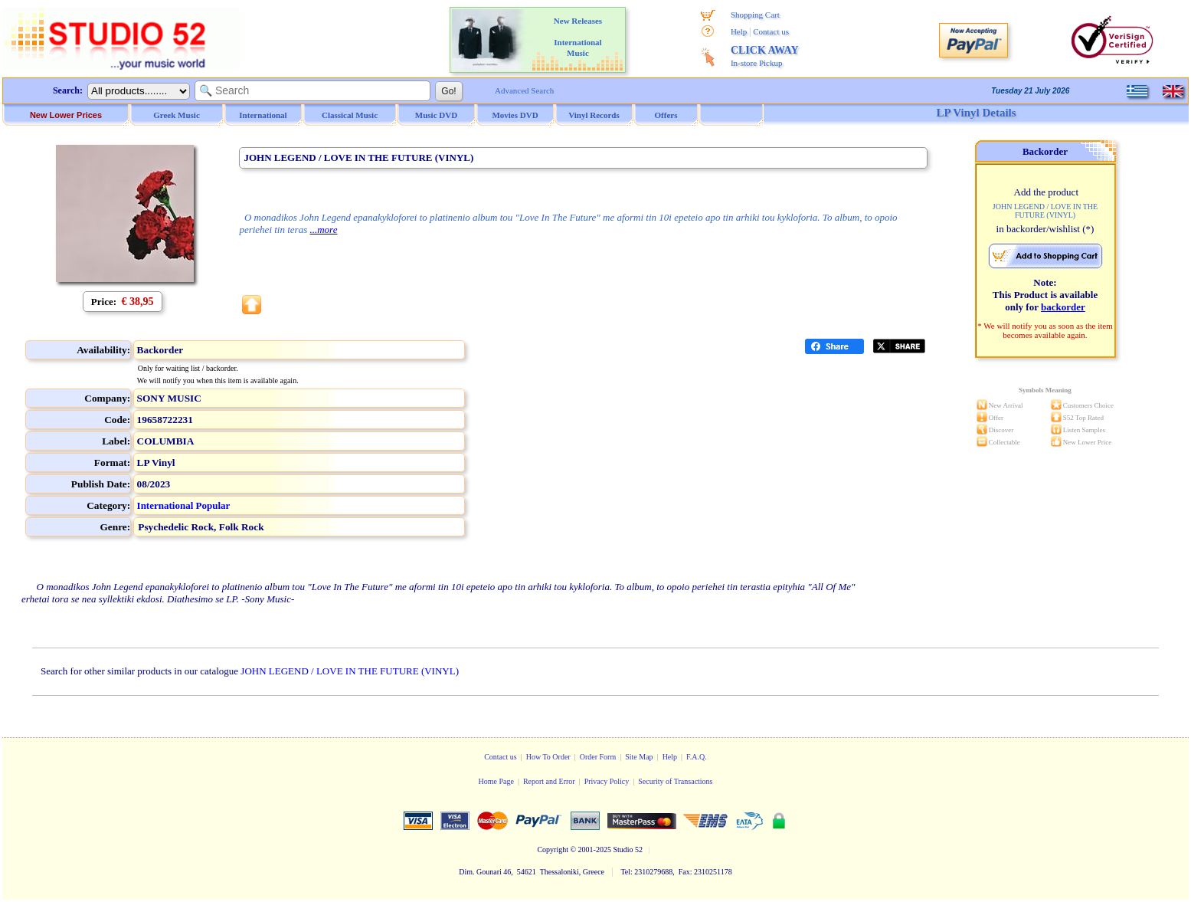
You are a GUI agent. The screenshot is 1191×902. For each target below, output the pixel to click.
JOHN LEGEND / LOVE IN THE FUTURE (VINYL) (349, 671)
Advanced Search (524, 90)
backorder (1063, 307)
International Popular (184, 505)
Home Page (495, 781)
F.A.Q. (696, 757)
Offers (666, 115)
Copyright (552, 849)
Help (739, 31)
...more (323, 229)
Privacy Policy (607, 781)
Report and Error (549, 781)
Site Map (639, 757)
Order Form (598, 757)
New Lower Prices (66, 115)
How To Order (548, 757)
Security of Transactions (675, 781)
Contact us (771, 31)
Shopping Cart (755, 14)
